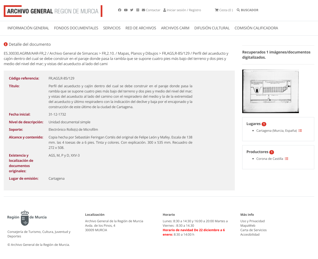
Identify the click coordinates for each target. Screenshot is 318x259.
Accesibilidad (250, 234)
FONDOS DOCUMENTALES (76, 28)
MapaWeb (247, 225)
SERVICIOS (111, 28)
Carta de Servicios (253, 230)
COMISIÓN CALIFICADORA (256, 28)
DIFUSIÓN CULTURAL (212, 28)
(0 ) (224, 10)
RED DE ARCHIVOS (140, 28)
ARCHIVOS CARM (175, 28)
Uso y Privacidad (252, 221)
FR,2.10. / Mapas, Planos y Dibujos (130, 53)
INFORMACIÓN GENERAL (28, 28)
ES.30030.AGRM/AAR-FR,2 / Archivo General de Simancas (51, 53)
